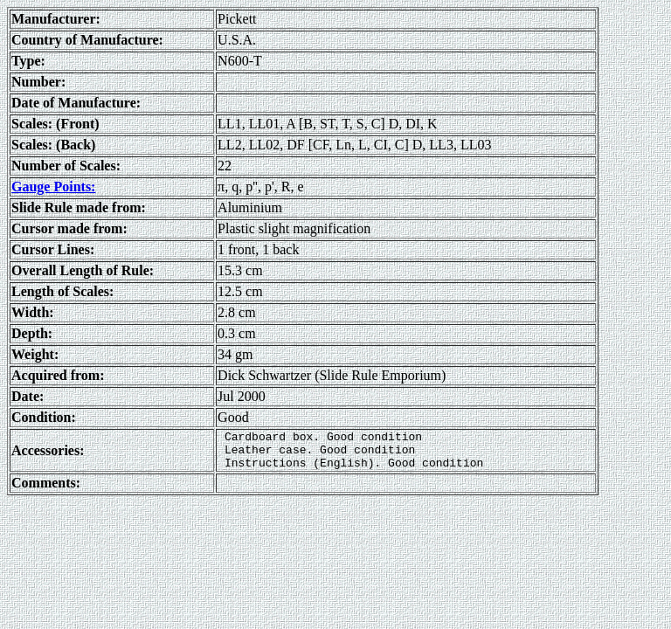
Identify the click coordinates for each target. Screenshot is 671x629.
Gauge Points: (53, 186)
